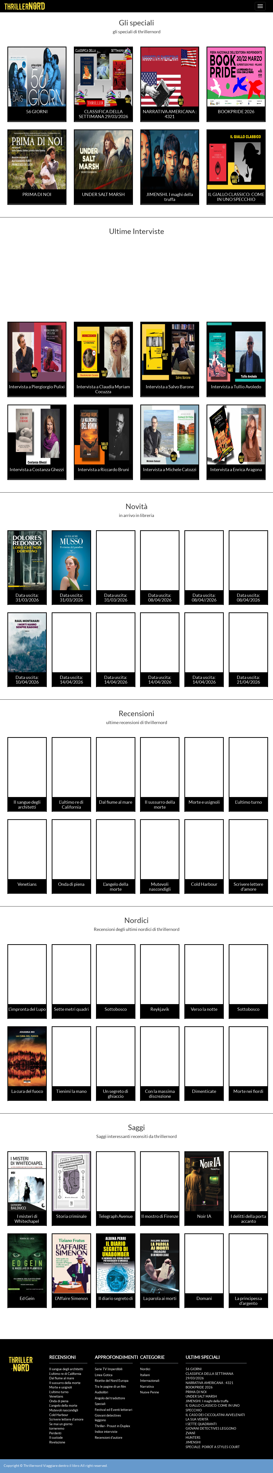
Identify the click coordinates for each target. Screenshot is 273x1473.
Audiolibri (101, 1392)
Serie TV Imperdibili (108, 1369)
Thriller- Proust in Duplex (112, 1426)
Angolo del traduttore (110, 1398)
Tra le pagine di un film (110, 1386)
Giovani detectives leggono (108, 1418)
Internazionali (149, 1381)
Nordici (145, 1369)
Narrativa (147, 1386)
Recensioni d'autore (108, 1437)
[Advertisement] (136, 284)
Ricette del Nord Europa (111, 1381)
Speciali (100, 1404)
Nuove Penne (149, 1392)
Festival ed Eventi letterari (113, 1410)
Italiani (145, 1375)
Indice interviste (106, 1432)
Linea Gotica (103, 1375)
